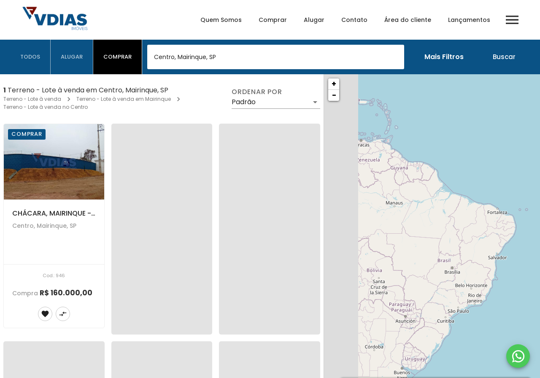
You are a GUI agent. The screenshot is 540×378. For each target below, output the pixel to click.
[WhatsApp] (518, 356)
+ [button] (334, 83)
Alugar (314, 20)
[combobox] (275, 57)
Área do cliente (407, 20)
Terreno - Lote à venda (32, 99)
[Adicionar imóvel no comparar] (63, 314)
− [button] (334, 95)
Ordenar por (257, 92)
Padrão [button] (244, 102)
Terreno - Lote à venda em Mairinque (123, 99)
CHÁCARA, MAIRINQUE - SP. (57, 213)
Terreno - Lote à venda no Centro (45, 107)
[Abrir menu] (512, 19)
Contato (354, 20)
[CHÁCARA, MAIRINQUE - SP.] (54, 162)
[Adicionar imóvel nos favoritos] (45, 314)
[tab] (30, 57)
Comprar (273, 20)
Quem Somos (221, 20)
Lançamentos (469, 20)
